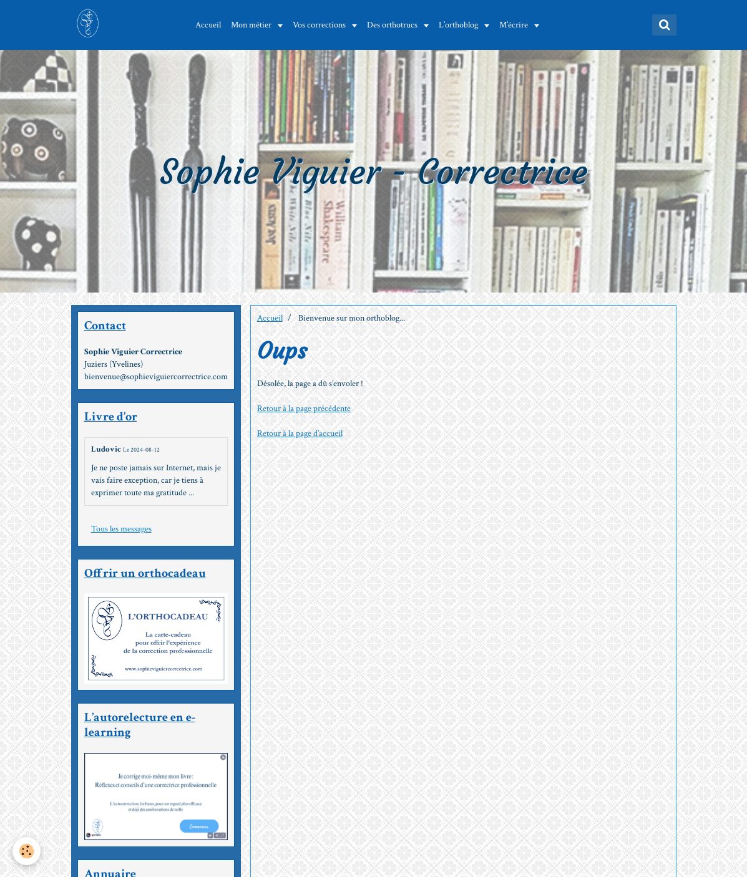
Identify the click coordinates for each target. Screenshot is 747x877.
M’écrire (514, 25)
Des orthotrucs (393, 25)
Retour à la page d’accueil (300, 433)
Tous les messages (121, 529)
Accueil (208, 25)
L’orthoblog (459, 25)
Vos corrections (320, 25)
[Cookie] (26, 851)
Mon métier (252, 25)
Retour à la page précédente (304, 408)
